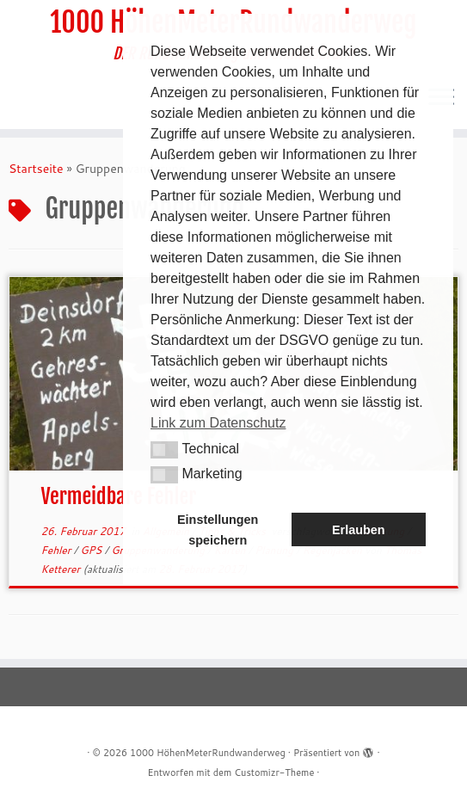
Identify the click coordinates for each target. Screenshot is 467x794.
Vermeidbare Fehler (118, 496)
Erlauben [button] (358, 530)
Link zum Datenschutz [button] (218, 422)
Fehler (56, 550)
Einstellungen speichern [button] (217, 530)
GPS (92, 550)
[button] (164, 450)
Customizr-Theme (274, 772)
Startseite (36, 168)
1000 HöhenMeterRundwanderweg (208, 753)
